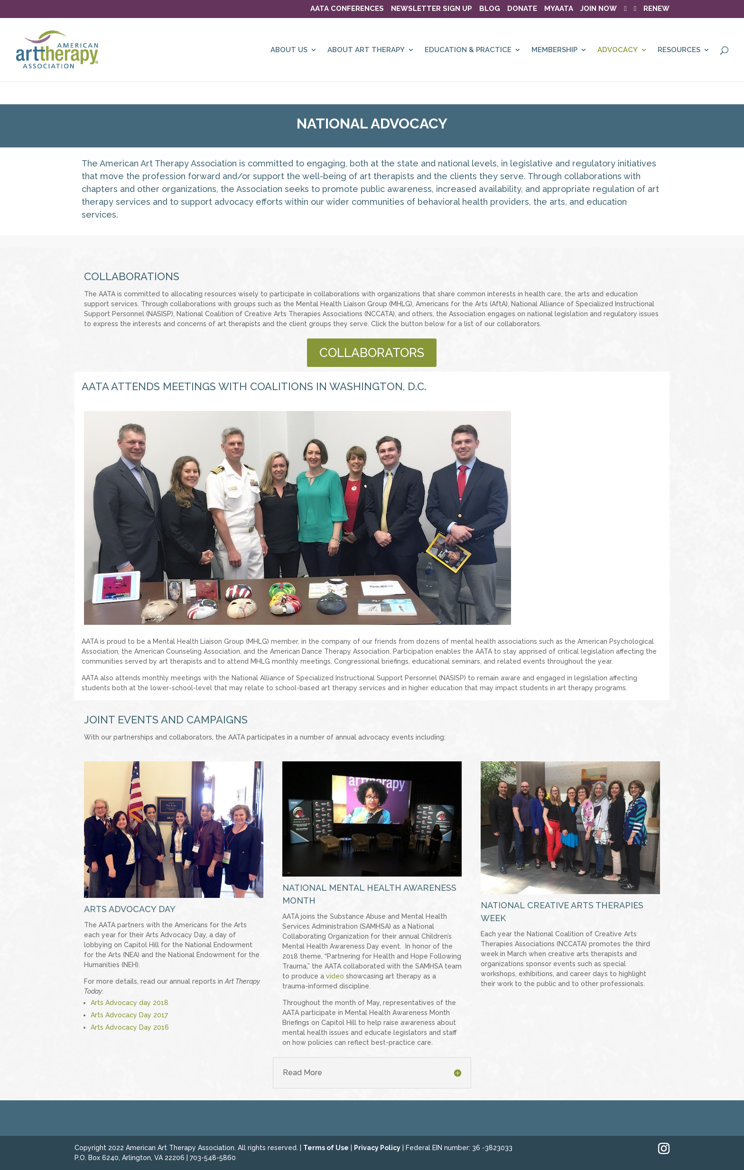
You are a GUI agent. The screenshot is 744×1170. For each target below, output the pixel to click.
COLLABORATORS (371, 353)
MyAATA (558, 9)
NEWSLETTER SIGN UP (431, 9)
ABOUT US (288, 50)
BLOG (489, 9)
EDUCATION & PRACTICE (468, 50)
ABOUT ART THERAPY (366, 50)
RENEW (656, 9)
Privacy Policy (377, 1148)
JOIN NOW (598, 9)
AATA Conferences (347, 9)
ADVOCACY (617, 50)
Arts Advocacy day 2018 (130, 1002)
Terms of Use (326, 1148)
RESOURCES (679, 50)
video (335, 976)
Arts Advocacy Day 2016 (130, 1027)
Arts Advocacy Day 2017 (129, 1015)
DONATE (522, 9)
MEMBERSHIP (554, 50)
